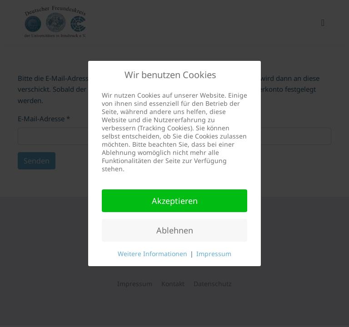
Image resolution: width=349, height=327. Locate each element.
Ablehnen (174, 230)
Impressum (213, 253)
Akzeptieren (175, 200)
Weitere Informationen (152, 253)
